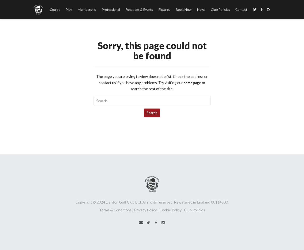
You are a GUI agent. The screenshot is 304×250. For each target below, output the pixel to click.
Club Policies (220, 9)
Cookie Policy (170, 210)
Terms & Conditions (115, 210)
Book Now (183, 9)
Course (55, 9)
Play (69, 9)
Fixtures (164, 9)
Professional (111, 9)
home (187, 83)
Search (152, 113)
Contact (241, 9)
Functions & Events (139, 9)
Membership (86, 9)
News (201, 9)
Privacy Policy (145, 210)
